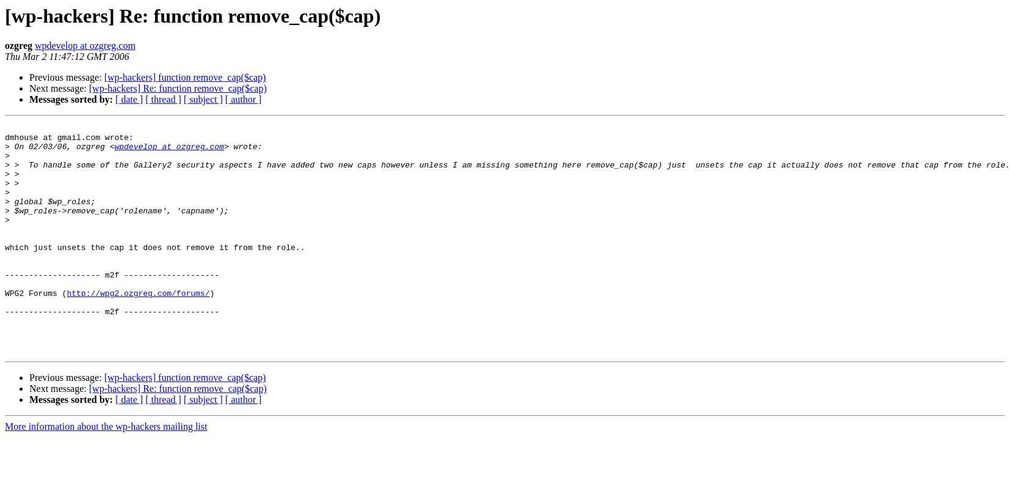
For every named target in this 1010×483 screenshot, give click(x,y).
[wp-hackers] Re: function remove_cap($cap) (178, 88)
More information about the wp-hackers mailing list (106, 472)
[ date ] (129, 99)
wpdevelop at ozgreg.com (85, 45)
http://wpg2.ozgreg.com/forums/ (138, 327)
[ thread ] (163, 99)
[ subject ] (203, 99)
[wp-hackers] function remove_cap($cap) (185, 77)
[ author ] (243, 99)
